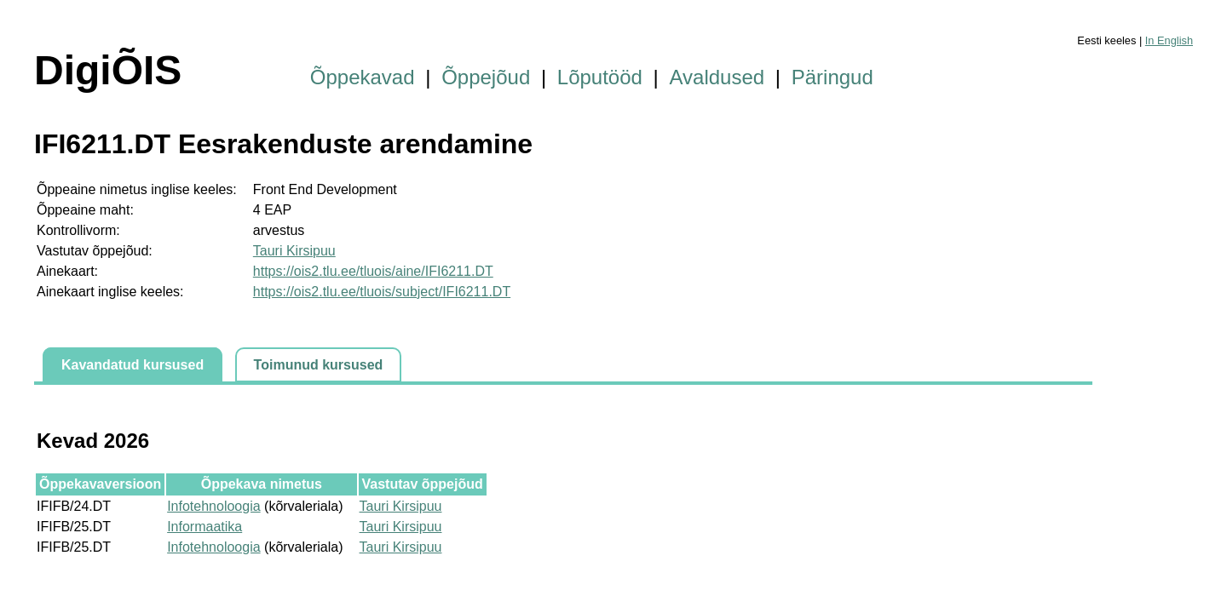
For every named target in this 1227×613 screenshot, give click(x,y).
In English (1169, 40)
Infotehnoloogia (213, 506)
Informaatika (204, 526)
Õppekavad (362, 77)
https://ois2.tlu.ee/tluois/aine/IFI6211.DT (373, 271)
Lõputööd (599, 77)
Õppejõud (485, 77)
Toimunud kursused (318, 365)
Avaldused (717, 77)
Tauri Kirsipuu (294, 250)
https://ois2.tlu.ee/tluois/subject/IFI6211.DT (381, 291)
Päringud (832, 77)
